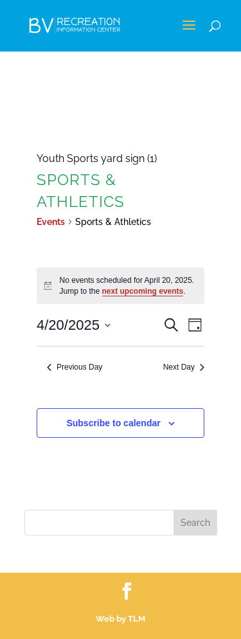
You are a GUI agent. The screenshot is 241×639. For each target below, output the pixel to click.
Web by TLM (120, 619)
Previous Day (74, 367)
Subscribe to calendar (113, 423)
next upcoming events (143, 291)
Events (51, 222)
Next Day (183, 367)
